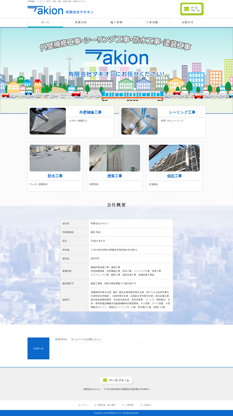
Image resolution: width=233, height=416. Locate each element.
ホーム (85, 405)
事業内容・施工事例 (106, 405)
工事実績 (129, 405)
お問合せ (147, 405)
